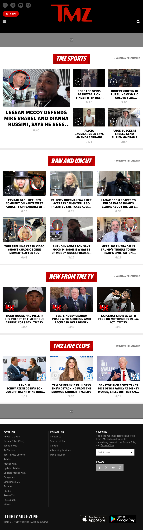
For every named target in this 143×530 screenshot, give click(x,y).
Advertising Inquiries (60, 450)
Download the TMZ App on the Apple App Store (93, 519)
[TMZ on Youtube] (20, 5)
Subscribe (131, 452)
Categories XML (12, 482)
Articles (7, 459)
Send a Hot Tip (57, 441)
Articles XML (10, 463)
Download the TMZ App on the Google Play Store (122, 519)
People (7, 491)
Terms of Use (10, 445)
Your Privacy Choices (14, 454)
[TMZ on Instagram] (28, 5)
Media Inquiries (57, 454)
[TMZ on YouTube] (113, 467)
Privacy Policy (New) (14, 441)
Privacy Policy (129, 442)
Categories (9, 477)
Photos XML (10, 500)
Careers (54, 445)
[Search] (138, 21)
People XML (10, 495)
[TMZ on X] (12, 5)
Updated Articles (12, 468)
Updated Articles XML (14, 473)
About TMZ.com (12, 436)
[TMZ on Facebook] (5, 5)
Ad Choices (9, 450)
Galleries (8, 486)
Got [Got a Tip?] (11, 13)
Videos (7, 504)
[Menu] (4, 21)
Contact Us (55, 436)
